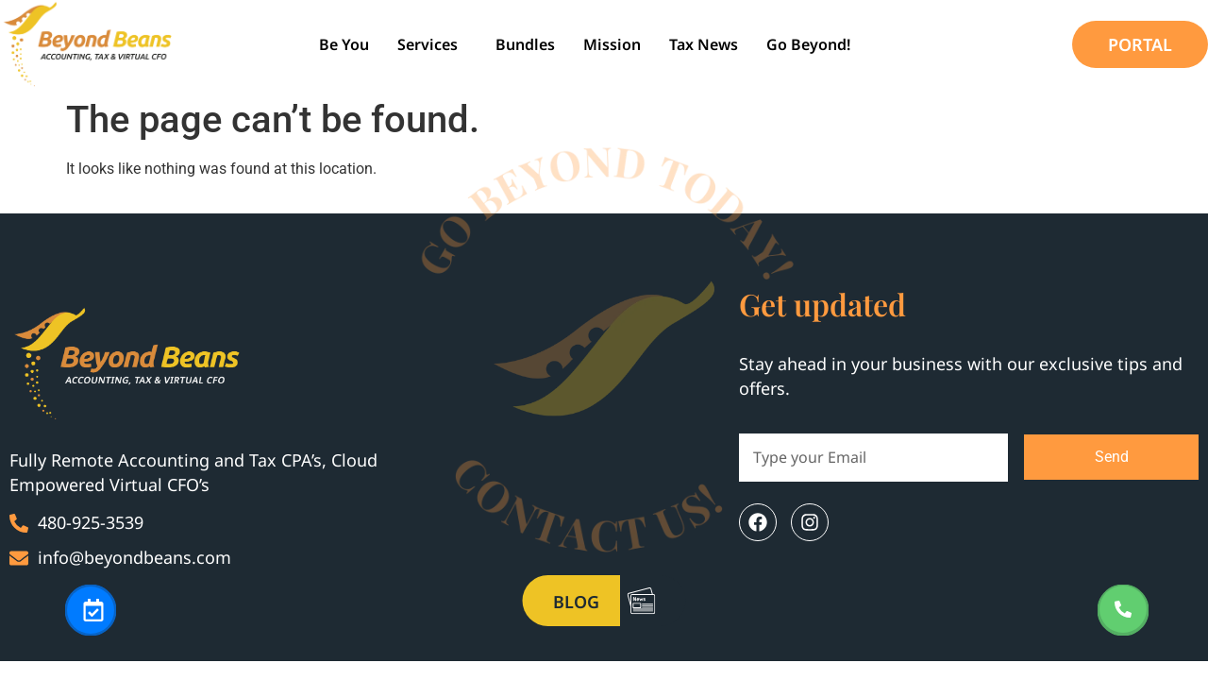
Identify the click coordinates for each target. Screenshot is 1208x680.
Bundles (525, 44)
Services (427, 44)
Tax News (703, 44)
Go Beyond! (808, 44)
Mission (612, 44)
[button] (432, 44)
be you (344, 44)
